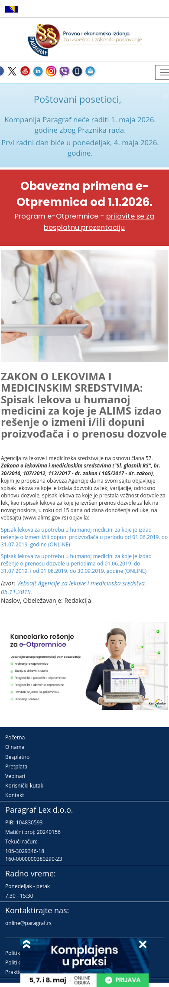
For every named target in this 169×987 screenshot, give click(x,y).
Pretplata (16, 766)
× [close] (165, 96)
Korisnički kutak (24, 785)
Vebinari (15, 776)
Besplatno (17, 757)
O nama (14, 747)
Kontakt (14, 795)
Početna (15, 737)
